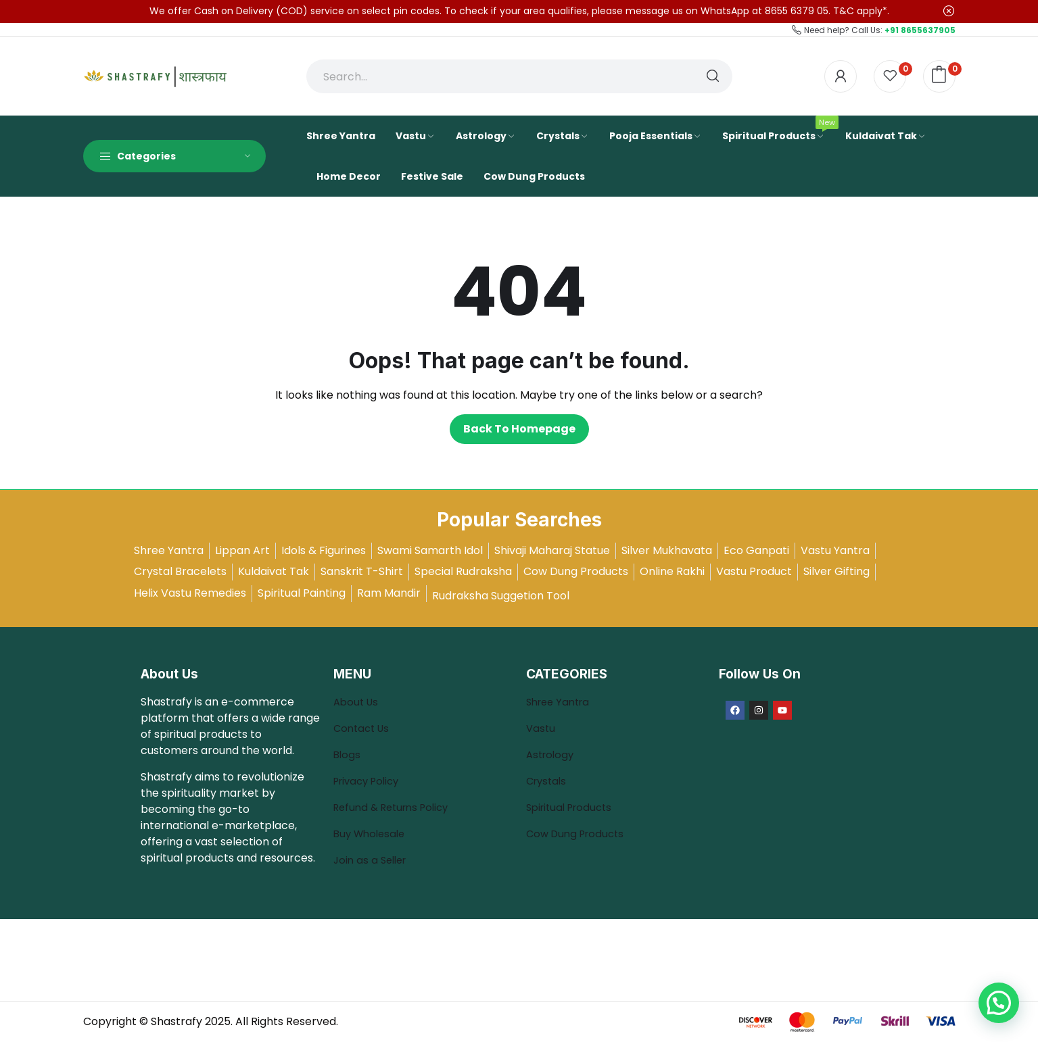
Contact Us (363, 728)
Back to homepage (519, 429)
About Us (357, 702)
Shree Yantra (561, 702)
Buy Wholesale (371, 833)
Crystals (548, 781)
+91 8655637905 (920, 30)
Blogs (348, 754)
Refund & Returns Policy (396, 807)
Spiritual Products (572, 807)
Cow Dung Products (578, 833)
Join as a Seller (372, 860)
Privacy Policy (369, 781)
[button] (998, 1003)
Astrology (551, 754)
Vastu (541, 728)
